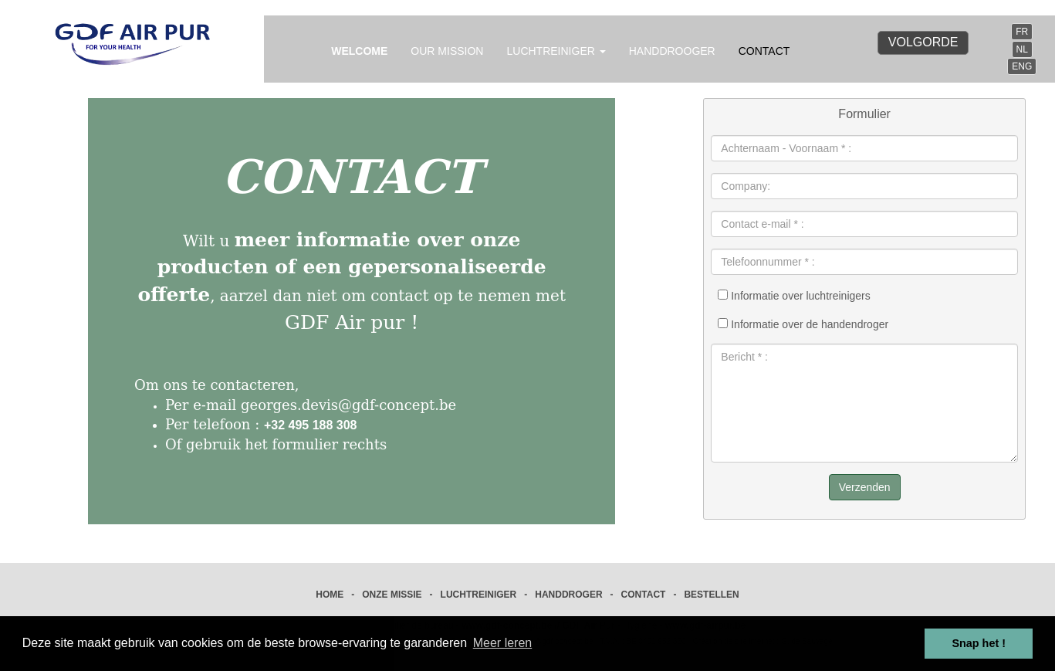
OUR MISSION (447, 51)
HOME (329, 594)
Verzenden (865, 487)
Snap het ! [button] (979, 643)
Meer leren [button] (502, 642)
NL (1022, 49)
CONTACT (764, 51)
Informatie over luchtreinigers (794, 296)
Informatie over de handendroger (803, 324)
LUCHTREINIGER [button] (555, 51)
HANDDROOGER (672, 51)
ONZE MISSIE (391, 594)
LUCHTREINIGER (479, 594)
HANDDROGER (568, 594)
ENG (1022, 66)
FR (1022, 31)
